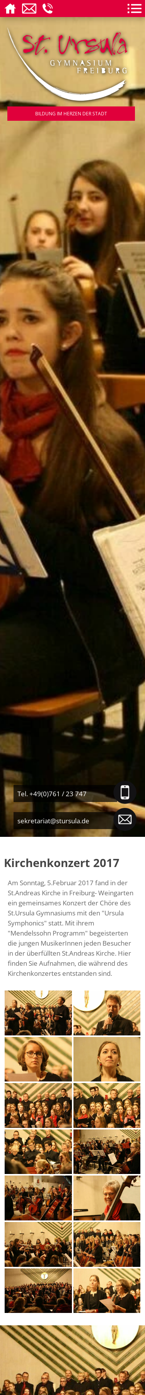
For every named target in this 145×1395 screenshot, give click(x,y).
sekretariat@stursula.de (53, 820)
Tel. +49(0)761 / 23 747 (52, 793)
